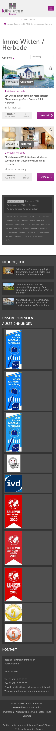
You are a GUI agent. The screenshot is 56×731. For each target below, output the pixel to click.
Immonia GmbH (33, 707)
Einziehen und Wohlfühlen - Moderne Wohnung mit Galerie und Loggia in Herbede (26, 161)
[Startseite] (12, 8)
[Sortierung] (42, 57)
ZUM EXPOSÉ (45, 115)
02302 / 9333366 (29, 19)
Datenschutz (45, 711)
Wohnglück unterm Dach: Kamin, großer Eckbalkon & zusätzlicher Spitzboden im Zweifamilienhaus (32, 302)
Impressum (8, 711)
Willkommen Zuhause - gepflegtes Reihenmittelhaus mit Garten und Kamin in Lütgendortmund (33, 272)
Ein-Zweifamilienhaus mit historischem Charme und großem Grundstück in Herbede (26, 99)
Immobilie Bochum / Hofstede (27, 224)
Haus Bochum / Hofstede (39, 216)
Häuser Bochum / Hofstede (17, 220)
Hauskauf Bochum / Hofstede (35, 228)
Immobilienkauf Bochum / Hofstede (20, 232)
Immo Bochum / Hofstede (16, 216)
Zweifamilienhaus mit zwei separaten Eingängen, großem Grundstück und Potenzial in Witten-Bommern (34, 288)
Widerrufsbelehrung (26, 711)
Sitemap (27, 715)
